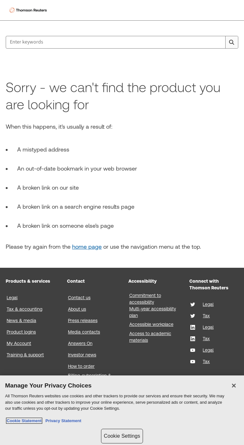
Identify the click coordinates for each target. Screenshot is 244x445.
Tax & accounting (24, 309)
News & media (21, 320)
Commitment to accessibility (145, 299)
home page (87, 246)
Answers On (80, 343)
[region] (122, 410)
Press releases (83, 320)
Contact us (79, 297)
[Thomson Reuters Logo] (28, 10)
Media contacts (84, 331)
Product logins (21, 331)
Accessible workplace (151, 324)
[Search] (231, 42)
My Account (19, 343)
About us (77, 309)
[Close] (234, 386)
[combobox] (122, 42)
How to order (81, 366)
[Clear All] (219, 42)
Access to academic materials (150, 337)
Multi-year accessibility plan (152, 312)
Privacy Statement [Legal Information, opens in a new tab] (62, 420)
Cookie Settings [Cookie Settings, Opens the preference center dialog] (122, 436)
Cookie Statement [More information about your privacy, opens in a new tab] (24, 420)
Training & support (25, 354)
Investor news (82, 354)
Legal (12, 297)
